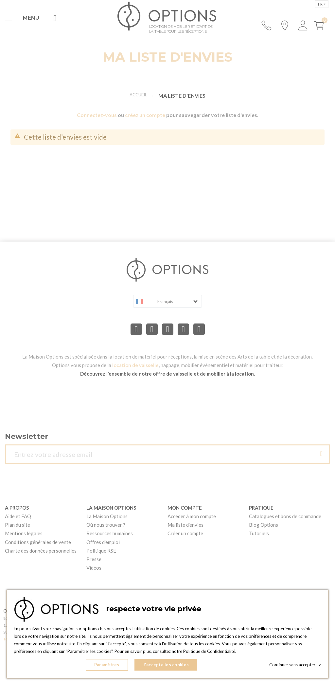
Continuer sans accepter (295, 665)
